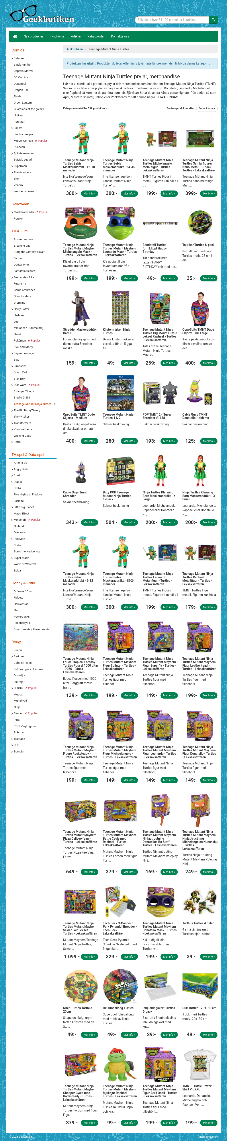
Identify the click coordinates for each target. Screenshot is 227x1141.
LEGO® (25, 688)
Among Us (20, 462)
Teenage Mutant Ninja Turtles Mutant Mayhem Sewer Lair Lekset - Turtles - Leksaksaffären (80, 928)
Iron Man (19, 121)
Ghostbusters (22, 296)
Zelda (17, 570)
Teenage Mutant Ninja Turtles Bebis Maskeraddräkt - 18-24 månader (119, 579)
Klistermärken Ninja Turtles (116, 331)
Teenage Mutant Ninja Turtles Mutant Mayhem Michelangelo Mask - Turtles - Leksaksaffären (80, 250)
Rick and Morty (23, 347)
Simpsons (20, 366)
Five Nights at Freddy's (28, 494)
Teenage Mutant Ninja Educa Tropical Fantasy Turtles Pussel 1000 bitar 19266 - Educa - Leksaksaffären (80, 665)
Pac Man (19, 538)
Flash (17, 96)
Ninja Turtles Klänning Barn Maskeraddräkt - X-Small (199, 496)
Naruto (18, 334)
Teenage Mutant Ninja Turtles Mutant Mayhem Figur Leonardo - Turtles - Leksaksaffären (159, 752)
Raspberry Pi (22, 623)
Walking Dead (22, 435)
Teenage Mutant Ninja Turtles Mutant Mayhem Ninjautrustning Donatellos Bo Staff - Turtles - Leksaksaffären (159, 838)
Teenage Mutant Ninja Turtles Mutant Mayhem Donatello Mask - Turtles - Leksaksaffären (160, 928)
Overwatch (20, 532)
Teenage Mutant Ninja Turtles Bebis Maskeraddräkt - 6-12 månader (78, 579)
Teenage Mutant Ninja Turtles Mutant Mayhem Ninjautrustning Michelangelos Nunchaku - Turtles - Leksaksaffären (200, 840)
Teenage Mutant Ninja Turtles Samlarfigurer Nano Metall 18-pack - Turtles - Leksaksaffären (199, 165)
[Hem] (14, 36)
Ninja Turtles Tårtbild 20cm (77, 1009)
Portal (18, 545)
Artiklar (76, 36)
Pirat (17, 719)
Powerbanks (21, 616)
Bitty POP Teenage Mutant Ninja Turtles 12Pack (117, 496)
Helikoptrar (21, 604)
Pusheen (19, 147)
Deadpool (20, 83)
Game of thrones (24, 290)
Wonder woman (24, 191)
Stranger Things (24, 391)
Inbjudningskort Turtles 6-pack (159, 1009)
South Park (21, 372)
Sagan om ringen (24, 353)
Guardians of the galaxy (29, 109)
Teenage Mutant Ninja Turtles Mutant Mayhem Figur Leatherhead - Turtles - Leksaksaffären (199, 664)
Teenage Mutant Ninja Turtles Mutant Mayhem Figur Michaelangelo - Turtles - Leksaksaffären (120, 752)
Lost (16, 321)
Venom (18, 185)
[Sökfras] (172, 20)
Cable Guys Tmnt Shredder (75, 494)
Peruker (18, 218)
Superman (20, 166)
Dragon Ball (21, 90)
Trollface (19, 738)
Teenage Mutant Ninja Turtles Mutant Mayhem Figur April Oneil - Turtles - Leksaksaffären (160, 1091)
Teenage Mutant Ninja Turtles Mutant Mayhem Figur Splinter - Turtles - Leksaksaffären (119, 664)
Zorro (17, 442)
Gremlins (19, 302)
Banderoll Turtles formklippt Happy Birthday (155, 248)
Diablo (18, 481)
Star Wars (27, 385)
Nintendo (19, 526)
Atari (17, 475)
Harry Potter (21, 309)
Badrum (19, 656)
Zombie (18, 751)
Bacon (18, 650)
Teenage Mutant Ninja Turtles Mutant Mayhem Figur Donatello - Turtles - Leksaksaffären (199, 752)
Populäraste (207, 108)
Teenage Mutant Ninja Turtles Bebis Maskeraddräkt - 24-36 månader (119, 165)
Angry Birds (21, 469)
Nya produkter (33, 36)
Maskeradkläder (31, 212)
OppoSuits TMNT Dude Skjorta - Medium (79, 416)
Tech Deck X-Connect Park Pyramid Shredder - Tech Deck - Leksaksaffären (120, 928)
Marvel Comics (30, 140)
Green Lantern (23, 102)
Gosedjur (19, 675)
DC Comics (21, 77)
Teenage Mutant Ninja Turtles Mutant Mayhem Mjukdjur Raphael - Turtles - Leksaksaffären (120, 1091)
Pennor (25, 713)
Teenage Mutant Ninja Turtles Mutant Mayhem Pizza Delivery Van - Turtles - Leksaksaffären (80, 837)
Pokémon (27, 340)
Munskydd (20, 700)
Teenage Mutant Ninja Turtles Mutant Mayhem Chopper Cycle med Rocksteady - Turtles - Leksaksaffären (79, 1093)
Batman (19, 58)
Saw (16, 359)
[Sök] (213, 20)
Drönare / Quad (23, 591)
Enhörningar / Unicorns (28, 669)
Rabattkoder (96, 36)
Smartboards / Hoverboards (31, 629)
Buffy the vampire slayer (29, 251)
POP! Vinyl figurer (25, 726)
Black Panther (22, 64)
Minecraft (27, 519)
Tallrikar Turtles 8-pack (198, 245)
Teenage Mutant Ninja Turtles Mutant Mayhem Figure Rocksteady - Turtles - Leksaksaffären (80, 752)
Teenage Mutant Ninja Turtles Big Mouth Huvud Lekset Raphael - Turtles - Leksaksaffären (160, 335)
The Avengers (22, 172)
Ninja (17, 707)
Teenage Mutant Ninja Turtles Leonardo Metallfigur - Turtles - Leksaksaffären (158, 579)
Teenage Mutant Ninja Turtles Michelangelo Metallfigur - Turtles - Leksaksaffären (158, 165)
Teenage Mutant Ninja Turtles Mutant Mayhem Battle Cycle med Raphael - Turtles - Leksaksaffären (119, 838)
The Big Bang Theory (27, 410)
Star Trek (19, 378)
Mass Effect (21, 513)
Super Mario (21, 558)
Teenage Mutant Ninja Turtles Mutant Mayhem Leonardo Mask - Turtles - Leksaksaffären (120, 250)
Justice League (23, 134)
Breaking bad (22, 245)
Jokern (18, 128)
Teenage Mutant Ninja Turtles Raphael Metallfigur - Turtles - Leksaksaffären (197, 579)
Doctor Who (21, 264)
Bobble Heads (23, 662)
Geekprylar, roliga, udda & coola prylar (42, 14)
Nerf (16, 610)
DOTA (17, 488)
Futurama (20, 283)
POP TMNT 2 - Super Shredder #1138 (157, 416)
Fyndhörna (57, 36)
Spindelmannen (24, 153)
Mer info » (90, 193)
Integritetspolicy (208, 1136)
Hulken (18, 115)
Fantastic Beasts (24, 271)
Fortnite (19, 501)
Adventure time (23, 239)
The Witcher (21, 416)
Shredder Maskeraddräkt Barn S (80, 331)
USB (16, 745)
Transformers (22, 423)
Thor (17, 178)
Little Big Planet (24, 507)
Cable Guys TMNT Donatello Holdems (195, 416)
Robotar (19, 732)
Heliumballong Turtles (118, 1008)
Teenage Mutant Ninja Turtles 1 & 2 (118, 416)
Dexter (18, 258)
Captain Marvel (23, 71)
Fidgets (18, 597)
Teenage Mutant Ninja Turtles (32, 404)
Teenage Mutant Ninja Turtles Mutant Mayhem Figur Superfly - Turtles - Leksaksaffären (159, 664)
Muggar (19, 694)
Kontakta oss (120, 36)
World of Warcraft (25, 564)
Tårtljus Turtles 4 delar (198, 923)
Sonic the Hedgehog (27, 551)
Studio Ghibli (22, 397)
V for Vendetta (23, 429)
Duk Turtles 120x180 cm (199, 1008)
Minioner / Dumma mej (28, 328)
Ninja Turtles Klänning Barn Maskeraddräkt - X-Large (159, 496)
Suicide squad (23, 159)
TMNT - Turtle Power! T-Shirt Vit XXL (199, 1087)
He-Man (19, 315)
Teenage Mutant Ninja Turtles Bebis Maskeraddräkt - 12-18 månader (79, 165)
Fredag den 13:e (24, 277)
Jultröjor (19, 681)
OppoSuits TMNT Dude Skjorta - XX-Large (198, 331)
